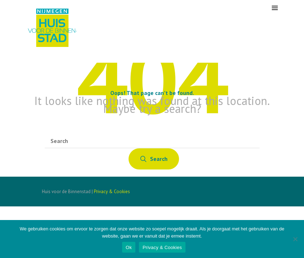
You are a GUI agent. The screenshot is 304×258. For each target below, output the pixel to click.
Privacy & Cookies (112, 191)
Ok (129, 247)
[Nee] (295, 239)
